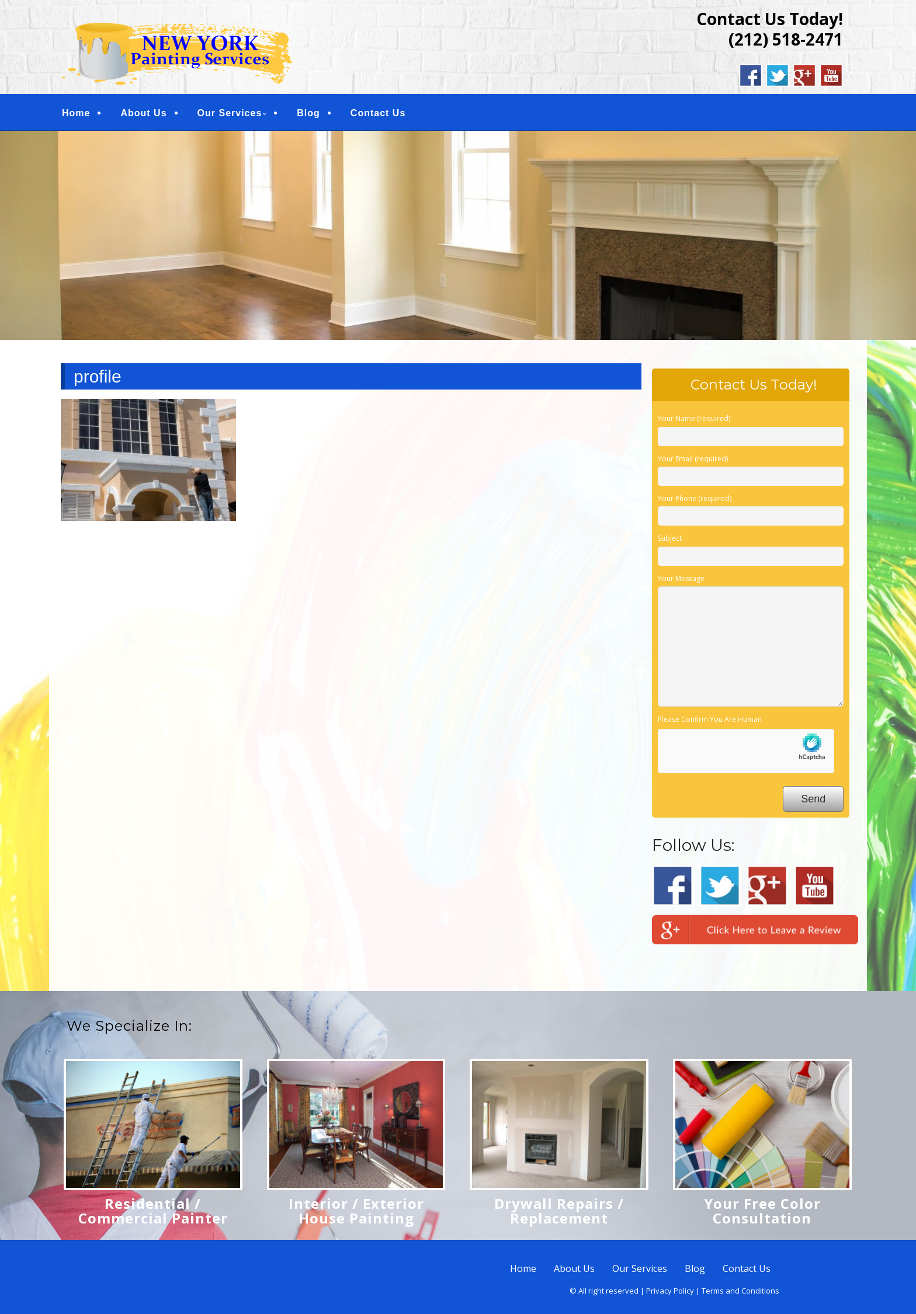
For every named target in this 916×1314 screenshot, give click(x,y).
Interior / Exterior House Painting (356, 1211)
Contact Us (378, 113)
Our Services (229, 113)
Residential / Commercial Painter (153, 1211)
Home (76, 113)
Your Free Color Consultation (762, 1211)
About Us (143, 113)
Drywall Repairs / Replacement (559, 1211)
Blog (308, 113)
